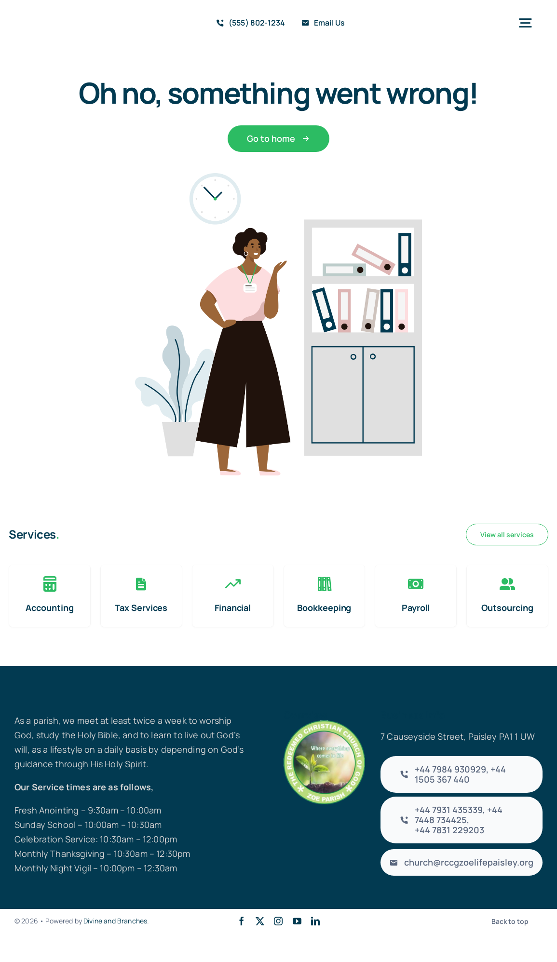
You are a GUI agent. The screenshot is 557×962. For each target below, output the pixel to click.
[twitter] (260, 921)
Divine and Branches (115, 920)
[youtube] (297, 921)
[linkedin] (315, 921)
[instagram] (278, 921)
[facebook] (241, 921)
